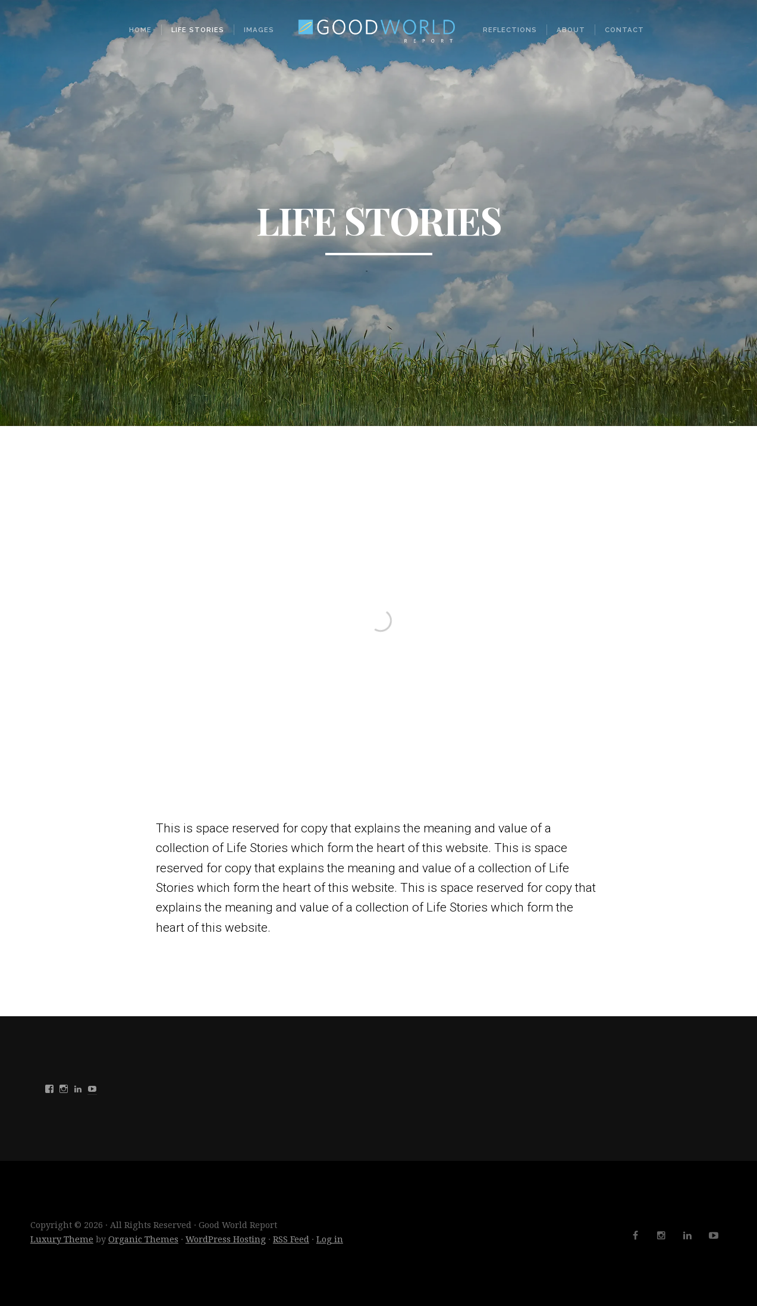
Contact (624, 30)
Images (259, 30)
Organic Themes (143, 1239)
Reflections (510, 30)
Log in (329, 1239)
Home (140, 30)
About (571, 30)
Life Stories (197, 30)
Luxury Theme (61, 1239)
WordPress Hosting (226, 1239)
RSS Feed (291, 1239)
